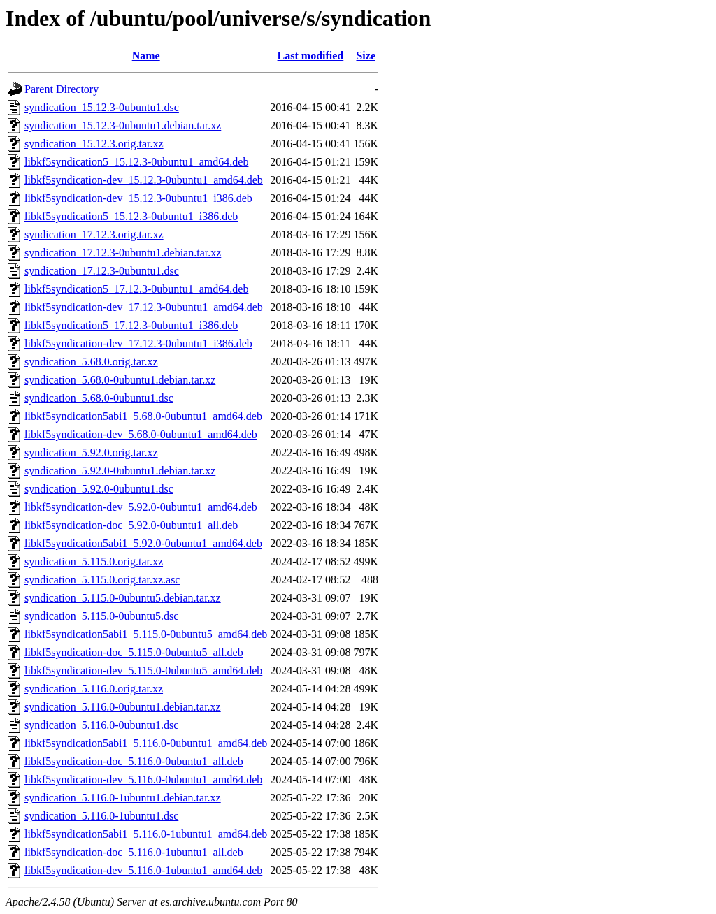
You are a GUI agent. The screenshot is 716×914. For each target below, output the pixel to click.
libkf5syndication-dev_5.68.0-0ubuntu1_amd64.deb (140, 434)
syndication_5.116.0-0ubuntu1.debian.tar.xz (122, 707)
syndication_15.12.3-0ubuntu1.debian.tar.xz (122, 125)
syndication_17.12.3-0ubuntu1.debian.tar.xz (122, 253)
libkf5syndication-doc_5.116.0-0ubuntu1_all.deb (133, 761)
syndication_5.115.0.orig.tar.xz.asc (102, 580)
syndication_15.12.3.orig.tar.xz (94, 144)
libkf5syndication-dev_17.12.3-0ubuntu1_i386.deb (138, 343)
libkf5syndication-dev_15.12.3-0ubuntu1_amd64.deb (143, 180)
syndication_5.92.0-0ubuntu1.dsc (98, 489)
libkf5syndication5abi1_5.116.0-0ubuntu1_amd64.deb (145, 743)
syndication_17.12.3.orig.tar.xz (94, 234)
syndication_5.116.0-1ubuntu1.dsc (101, 816)
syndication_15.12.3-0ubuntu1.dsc (101, 107)
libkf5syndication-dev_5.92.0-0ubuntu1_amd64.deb (140, 507)
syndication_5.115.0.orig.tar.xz (93, 561)
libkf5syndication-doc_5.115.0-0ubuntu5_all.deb (133, 652)
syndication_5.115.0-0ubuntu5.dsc (101, 616)
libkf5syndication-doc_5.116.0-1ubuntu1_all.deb (133, 852)
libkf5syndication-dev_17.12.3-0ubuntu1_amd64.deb (143, 307)
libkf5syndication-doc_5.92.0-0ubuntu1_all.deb (131, 525)
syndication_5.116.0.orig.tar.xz (93, 689)
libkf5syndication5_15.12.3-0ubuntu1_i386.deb (131, 216)
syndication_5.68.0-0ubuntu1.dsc (98, 398)
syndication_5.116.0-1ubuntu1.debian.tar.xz (122, 798)
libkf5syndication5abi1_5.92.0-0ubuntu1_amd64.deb (143, 543)
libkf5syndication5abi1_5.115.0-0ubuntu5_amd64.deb (145, 634)
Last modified (311, 55)
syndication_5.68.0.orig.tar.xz (91, 362)
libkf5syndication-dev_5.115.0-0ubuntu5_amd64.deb (143, 670)
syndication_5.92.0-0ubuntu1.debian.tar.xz (119, 471)
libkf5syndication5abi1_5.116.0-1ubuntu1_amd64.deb (145, 834)
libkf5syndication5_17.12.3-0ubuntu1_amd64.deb (136, 289)
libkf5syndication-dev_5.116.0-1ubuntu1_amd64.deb (143, 870)
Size (365, 55)
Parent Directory (61, 89)
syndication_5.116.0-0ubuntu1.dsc (101, 725)
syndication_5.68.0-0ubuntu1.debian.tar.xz (119, 380)
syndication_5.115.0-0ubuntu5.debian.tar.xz (122, 598)
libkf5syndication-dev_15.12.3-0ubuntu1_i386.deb (138, 198)
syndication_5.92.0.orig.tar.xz (91, 452)
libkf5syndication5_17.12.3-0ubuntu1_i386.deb (131, 325)
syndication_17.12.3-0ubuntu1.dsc (101, 271)
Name (146, 55)
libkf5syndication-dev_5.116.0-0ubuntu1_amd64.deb (143, 779)
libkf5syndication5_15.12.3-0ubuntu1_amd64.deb (136, 162)
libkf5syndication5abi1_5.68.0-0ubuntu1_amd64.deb (143, 416)
